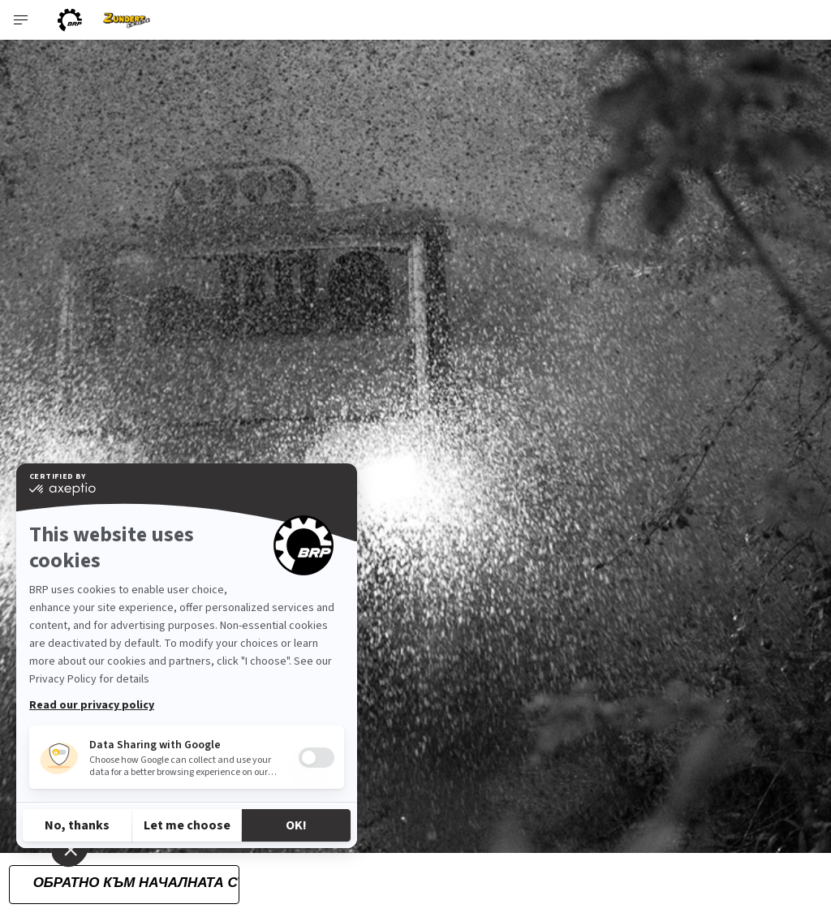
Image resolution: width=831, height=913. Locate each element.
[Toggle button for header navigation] (22, 20)
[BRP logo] (70, 20)
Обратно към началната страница (136, 882)
